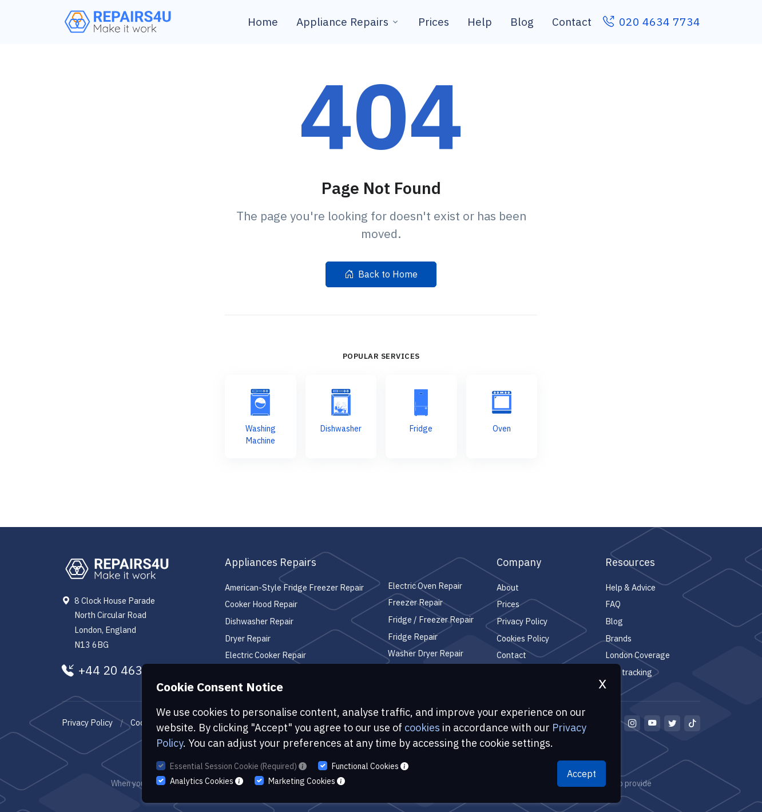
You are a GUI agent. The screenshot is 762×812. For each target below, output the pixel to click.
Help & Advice (630, 587)
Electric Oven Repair (425, 585)
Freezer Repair (415, 602)
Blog (522, 21)
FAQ (613, 604)
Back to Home (381, 274)
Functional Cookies (370, 766)
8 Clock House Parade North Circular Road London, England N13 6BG (114, 622)
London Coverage (637, 654)
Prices (433, 21)
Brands (618, 638)
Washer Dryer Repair (425, 653)
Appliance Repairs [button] (342, 21)
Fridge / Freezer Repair (431, 619)
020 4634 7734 (651, 21)
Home (263, 21)
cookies (422, 727)
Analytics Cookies (206, 781)
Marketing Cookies (306, 781)
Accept (581, 773)
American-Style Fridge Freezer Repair (294, 587)
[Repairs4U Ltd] (117, 21)
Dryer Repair (248, 638)
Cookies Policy (523, 638)
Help (479, 21)
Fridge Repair (413, 636)
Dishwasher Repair (259, 621)
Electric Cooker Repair (265, 654)
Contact (572, 21)
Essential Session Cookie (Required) (238, 766)
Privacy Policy (522, 621)
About (508, 587)
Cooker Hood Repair (261, 604)
